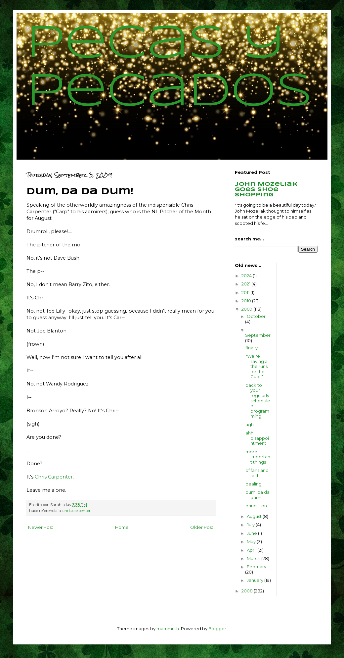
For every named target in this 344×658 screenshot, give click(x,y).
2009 (247, 309)
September (258, 335)
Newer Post (40, 527)
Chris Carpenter (54, 477)
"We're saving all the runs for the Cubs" (257, 366)
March (254, 558)
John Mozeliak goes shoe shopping (266, 189)
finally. (252, 347)
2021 (246, 283)
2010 (246, 300)
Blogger (217, 628)
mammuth (167, 628)
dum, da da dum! (257, 494)
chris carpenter (77, 510)
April (252, 550)
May (252, 541)
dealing (253, 483)
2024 (247, 275)
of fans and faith (257, 473)
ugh (249, 424)
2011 (245, 292)
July (251, 524)
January (255, 580)
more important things (257, 457)
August (255, 516)
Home (122, 527)
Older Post (201, 527)
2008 (247, 590)
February (256, 566)
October (256, 316)
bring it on (256, 505)
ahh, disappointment (257, 438)
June (252, 533)
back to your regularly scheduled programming (257, 400)
